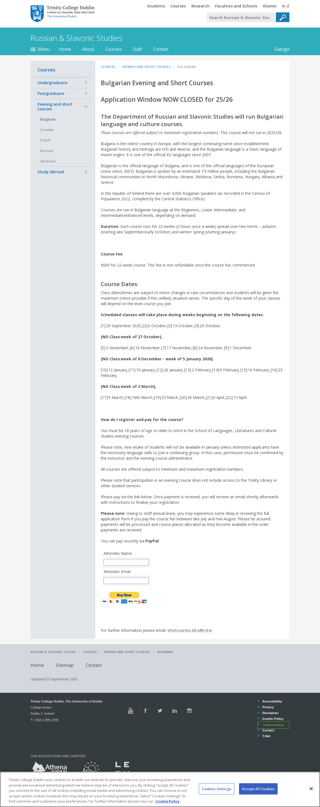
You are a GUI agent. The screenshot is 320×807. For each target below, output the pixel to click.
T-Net (266, 736)
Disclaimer (270, 713)
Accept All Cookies (258, 792)
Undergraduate (52, 82)
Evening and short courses (54, 107)
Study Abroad (50, 171)
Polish (45, 140)
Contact (161, 49)
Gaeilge (279, 49)
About (88, 49)
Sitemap (65, 665)
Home (65, 49)
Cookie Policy (272, 718)
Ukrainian (48, 161)
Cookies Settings (273, 724)
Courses (113, 49)
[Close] (311, 793)
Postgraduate (50, 93)
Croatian (47, 129)
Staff (137, 49)
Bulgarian (48, 119)
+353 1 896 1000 (46, 719)
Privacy (268, 707)
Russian (46, 150)
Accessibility (272, 701)
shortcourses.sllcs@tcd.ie (189, 630)
